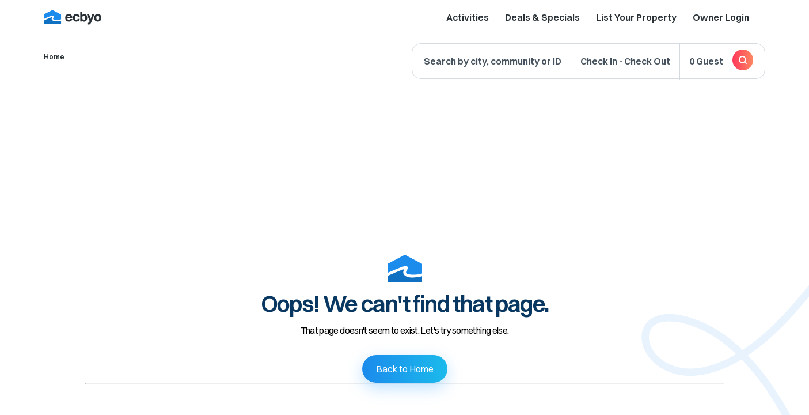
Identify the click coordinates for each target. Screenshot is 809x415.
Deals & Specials (542, 17)
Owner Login (721, 17)
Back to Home (405, 369)
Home (54, 56)
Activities (467, 17)
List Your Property (636, 17)
